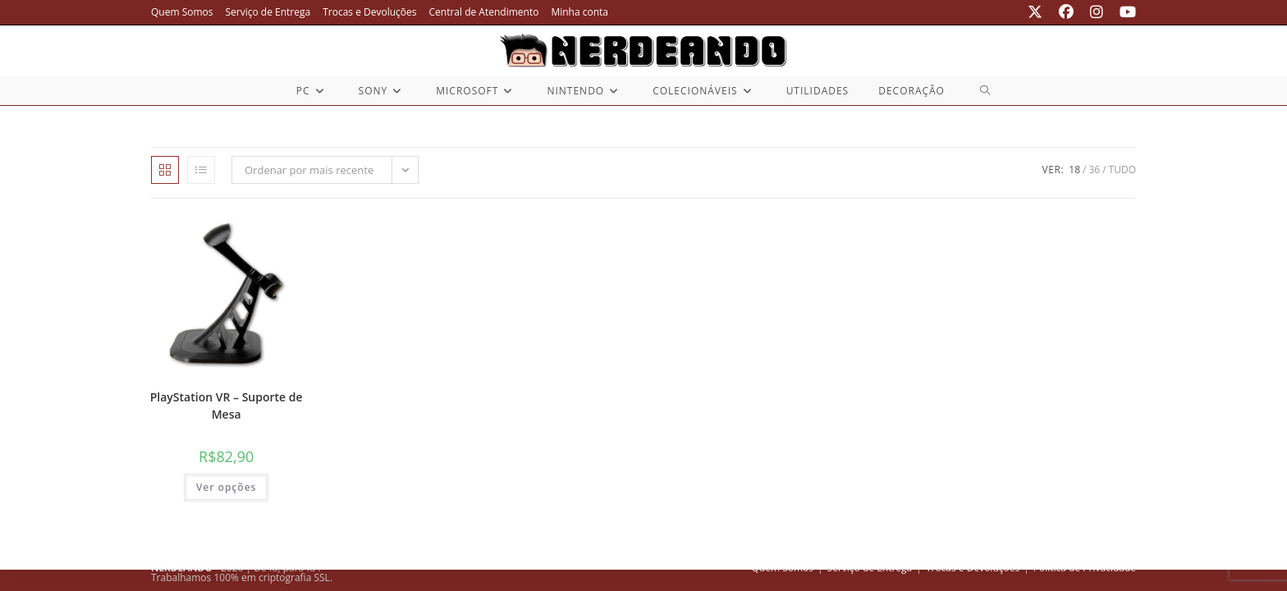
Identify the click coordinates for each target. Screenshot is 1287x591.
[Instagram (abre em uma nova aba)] (1096, 12)
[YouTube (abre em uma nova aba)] (1123, 12)
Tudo (1122, 169)
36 (1094, 169)
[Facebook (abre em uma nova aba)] (1066, 12)
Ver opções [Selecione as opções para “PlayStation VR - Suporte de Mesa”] (226, 487)
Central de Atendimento (484, 12)
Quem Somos (182, 12)
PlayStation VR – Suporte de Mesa (226, 405)
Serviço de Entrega (268, 12)
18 (1074, 169)
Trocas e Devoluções (369, 12)
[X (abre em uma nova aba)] (1035, 12)
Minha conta (579, 12)
